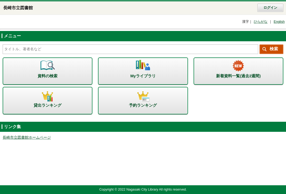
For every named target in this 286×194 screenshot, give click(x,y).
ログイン (270, 8)
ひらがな (260, 22)
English (279, 22)
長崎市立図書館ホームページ (27, 137)
